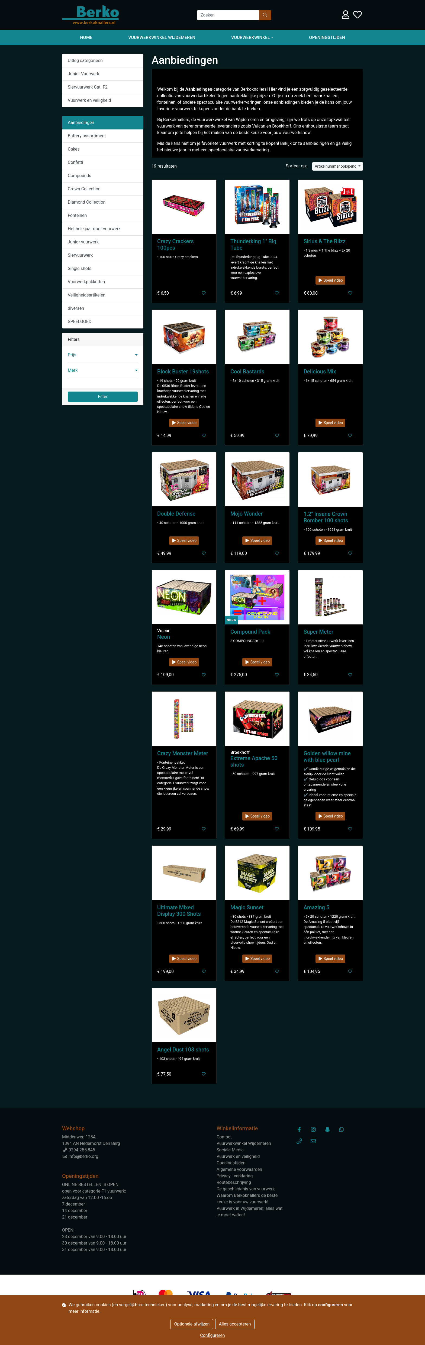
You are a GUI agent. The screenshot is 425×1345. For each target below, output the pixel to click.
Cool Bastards (247, 371)
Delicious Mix (320, 371)
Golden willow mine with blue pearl (327, 756)
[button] (103, 355)
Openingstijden (327, 37)
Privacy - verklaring (235, 1175)
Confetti (75, 162)
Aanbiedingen (81, 122)
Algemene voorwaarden (239, 1169)
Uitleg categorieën (85, 60)
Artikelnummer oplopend (336, 166)
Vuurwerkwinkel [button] (250, 37)
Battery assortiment (87, 135)
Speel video (330, 280)
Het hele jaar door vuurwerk (94, 228)
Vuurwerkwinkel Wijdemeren (161, 37)
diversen (76, 308)
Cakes (74, 149)
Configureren (212, 1335)
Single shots (79, 268)
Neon (163, 637)
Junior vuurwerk (83, 242)
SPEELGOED (79, 321)
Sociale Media (230, 1149)
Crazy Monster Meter (182, 753)
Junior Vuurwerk (83, 73)
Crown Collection (84, 188)
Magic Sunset (246, 907)
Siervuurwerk (80, 255)
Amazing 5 (316, 907)
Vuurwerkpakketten (86, 281)
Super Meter (318, 631)
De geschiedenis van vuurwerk (246, 1188)
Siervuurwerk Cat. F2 (88, 87)
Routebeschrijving (234, 1182)
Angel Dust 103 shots (183, 1049)
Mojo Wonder (246, 513)
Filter (103, 396)
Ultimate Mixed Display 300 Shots (179, 910)
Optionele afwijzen (192, 1324)
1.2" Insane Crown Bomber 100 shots (326, 517)
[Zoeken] (228, 15)
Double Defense (176, 513)
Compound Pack (250, 631)
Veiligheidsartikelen (86, 295)
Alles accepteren (235, 1324)
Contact (224, 1136)
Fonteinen (77, 215)
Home (86, 37)
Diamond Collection (86, 202)
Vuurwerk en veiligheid (89, 100)
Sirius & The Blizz (325, 241)
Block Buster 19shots (183, 371)
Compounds (79, 175)
